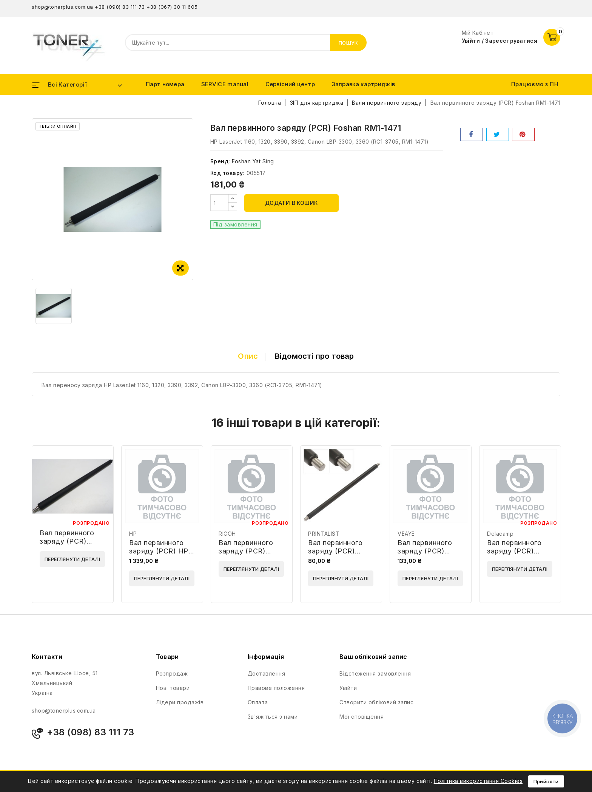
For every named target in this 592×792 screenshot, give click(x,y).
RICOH (227, 533)
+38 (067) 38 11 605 (172, 7)
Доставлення (266, 673)
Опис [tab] (248, 356)
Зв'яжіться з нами (273, 716)
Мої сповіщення (361, 716)
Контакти (47, 656)
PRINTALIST (323, 533)
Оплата (258, 702)
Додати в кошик (291, 203)
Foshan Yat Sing (253, 161)
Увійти (348, 688)
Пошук (348, 43)
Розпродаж (172, 673)
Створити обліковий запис (376, 702)
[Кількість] (219, 202)
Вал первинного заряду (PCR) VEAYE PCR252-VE (430, 551)
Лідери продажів (180, 702)
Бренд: (220, 161)
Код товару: (227, 173)
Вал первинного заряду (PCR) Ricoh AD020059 (247, 551)
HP (133, 533)
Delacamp (500, 533)
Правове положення (276, 688)
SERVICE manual (224, 84)
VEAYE (406, 533)
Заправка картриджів (363, 84)
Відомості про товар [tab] (314, 356)
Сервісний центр (290, 84)
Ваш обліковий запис (373, 656)
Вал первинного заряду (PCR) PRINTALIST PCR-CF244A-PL (339, 555)
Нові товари (173, 688)
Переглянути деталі (72, 559)
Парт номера (165, 84)
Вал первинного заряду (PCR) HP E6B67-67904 (158, 551)
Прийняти (546, 781)
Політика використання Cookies (478, 781)
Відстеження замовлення (375, 673)
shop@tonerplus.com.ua (62, 7)
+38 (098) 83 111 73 (120, 7)
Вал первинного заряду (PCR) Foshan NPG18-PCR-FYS (67, 545)
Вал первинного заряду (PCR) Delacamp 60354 (515, 551)
